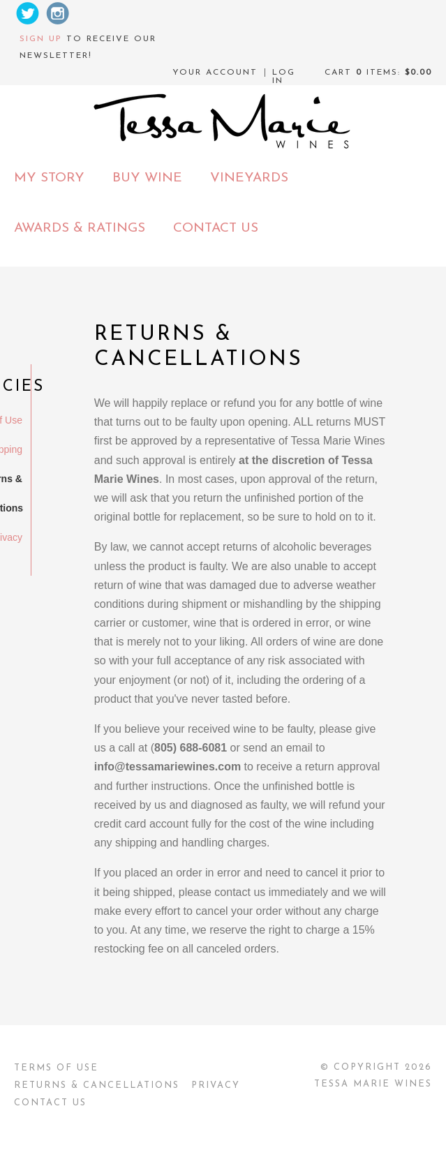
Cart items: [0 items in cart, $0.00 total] (378, 72)
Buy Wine (147, 178)
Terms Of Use (56, 1068)
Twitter (27, 13)
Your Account (215, 72)
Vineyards (249, 178)
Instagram (58, 13)
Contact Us (215, 228)
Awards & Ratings (79, 228)
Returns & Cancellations (96, 1085)
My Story (49, 178)
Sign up (41, 39)
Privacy (215, 1085)
